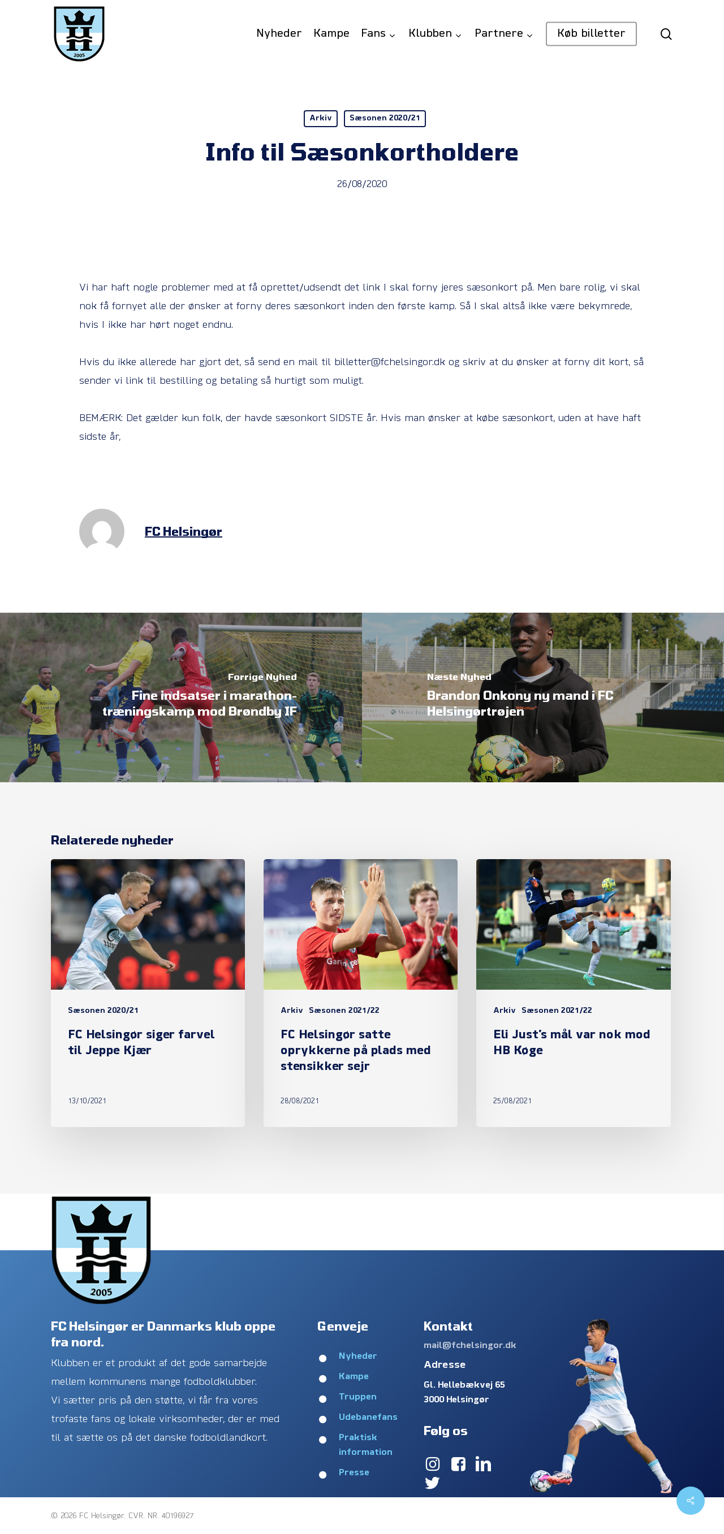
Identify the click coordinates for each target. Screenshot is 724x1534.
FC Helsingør (183, 531)
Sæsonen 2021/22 (344, 1011)
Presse (354, 1472)
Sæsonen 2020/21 (385, 118)
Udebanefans (368, 1417)
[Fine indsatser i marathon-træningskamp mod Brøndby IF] (181, 697)
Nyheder (358, 1356)
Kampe (354, 1376)
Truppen (358, 1397)
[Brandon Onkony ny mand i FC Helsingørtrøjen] (543, 697)
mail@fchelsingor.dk (470, 1345)
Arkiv (320, 118)
